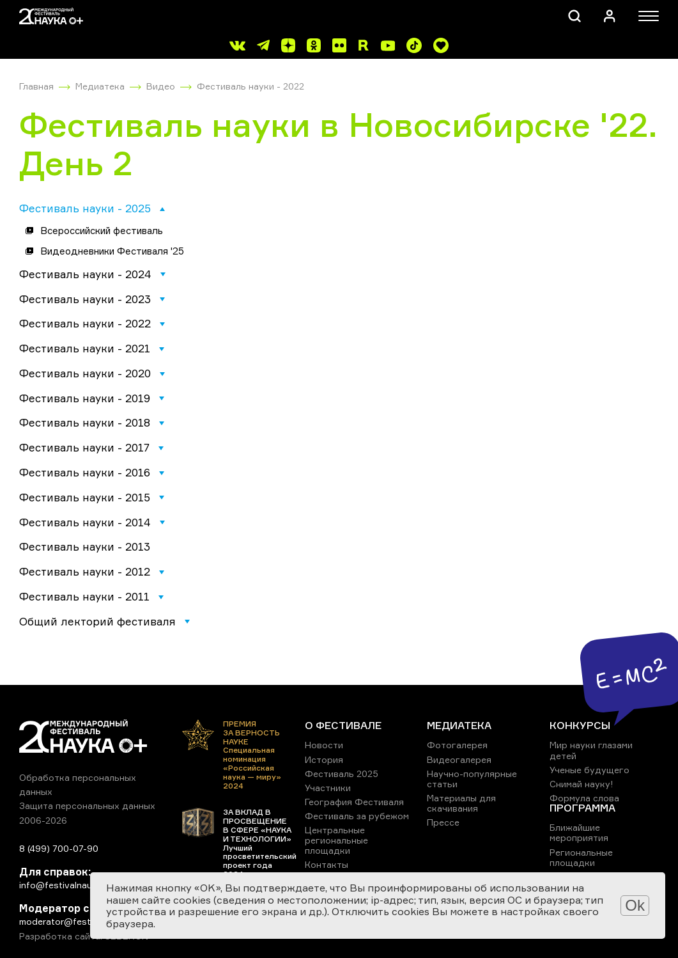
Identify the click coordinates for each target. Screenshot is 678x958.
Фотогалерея (457, 744)
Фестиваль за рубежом (357, 815)
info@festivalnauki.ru (64, 884)
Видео (160, 86)
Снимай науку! (581, 783)
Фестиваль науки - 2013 (84, 546)
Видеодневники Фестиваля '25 (112, 251)
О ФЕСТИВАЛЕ (343, 725)
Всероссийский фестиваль (101, 230)
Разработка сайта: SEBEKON (83, 936)
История (324, 759)
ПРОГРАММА (582, 807)
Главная (36, 86)
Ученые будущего (589, 769)
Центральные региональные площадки (336, 840)
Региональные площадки (581, 857)
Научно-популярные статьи (472, 778)
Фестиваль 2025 (341, 773)
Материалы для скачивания (461, 802)
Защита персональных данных (87, 805)
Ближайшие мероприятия (579, 832)
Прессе (443, 822)
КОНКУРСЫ (580, 725)
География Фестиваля (354, 801)
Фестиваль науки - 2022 (250, 86)
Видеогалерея (459, 759)
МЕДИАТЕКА (459, 725)
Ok (635, 905)
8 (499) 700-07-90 (58, 848)
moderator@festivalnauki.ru (78, 921)
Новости (324, 744)
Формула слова (584, 797)
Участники (328, 787)
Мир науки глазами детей (591, 749)
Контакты (326, 864)
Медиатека (100, 86)
